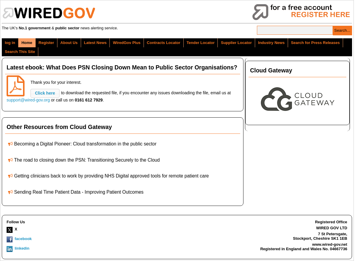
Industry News (271, 42)
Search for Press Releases (315, 42)
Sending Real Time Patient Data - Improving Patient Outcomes (79, 192)
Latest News (95, 42)
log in (10, 42)
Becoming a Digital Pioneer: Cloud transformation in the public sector (85, 143)
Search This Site (20, 51)
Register (46, 42)
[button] (45, 93)
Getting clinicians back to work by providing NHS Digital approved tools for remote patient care (111, 175)
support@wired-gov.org (28, 100)
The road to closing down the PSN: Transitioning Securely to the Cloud (87, 160)
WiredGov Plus (126, 42)
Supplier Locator (236, 42)
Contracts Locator (163, 42)
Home (27, 42)
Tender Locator (201, 42)
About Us (69, 42)
